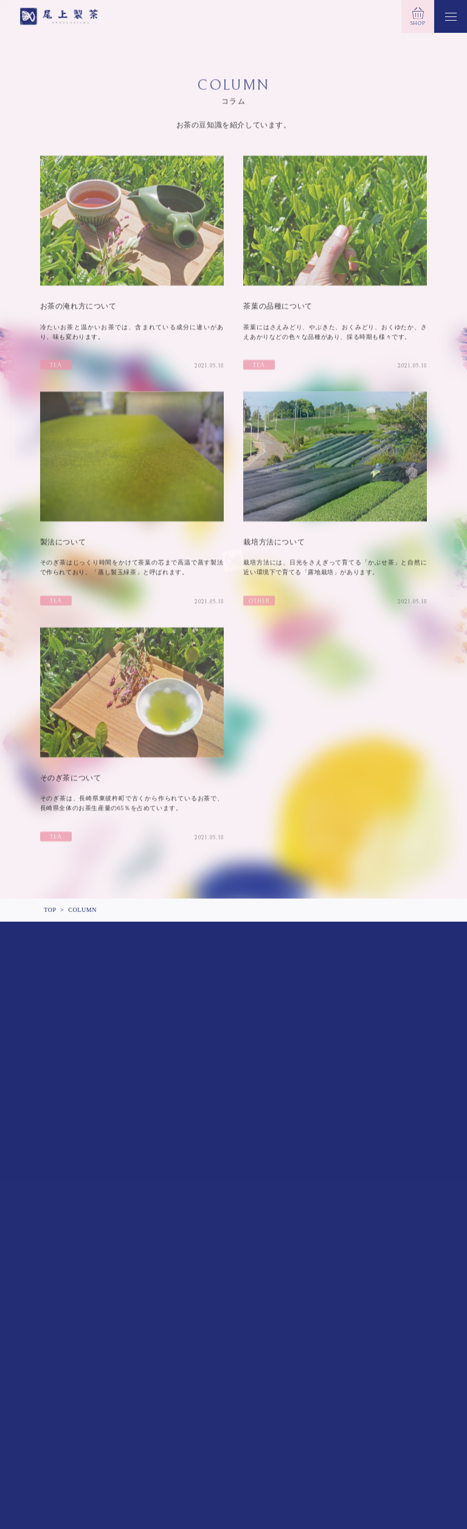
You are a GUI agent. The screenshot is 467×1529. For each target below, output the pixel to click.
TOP (50, 910)
